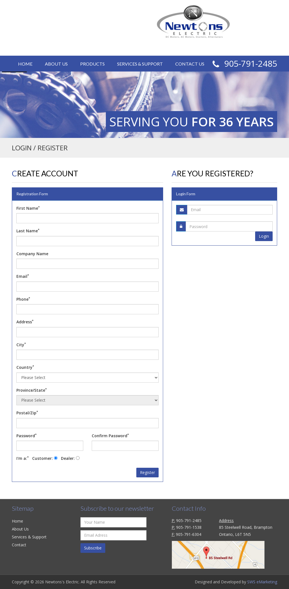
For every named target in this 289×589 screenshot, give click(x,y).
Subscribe (93, 548)
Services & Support (140, 63)
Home (25, 63)
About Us (56, 63)
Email (22, 276)
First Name (28, 208)
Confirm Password (110, 435)
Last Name (28, 230)
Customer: (45, 458)
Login (264, 235)
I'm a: (23, 458)
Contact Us (189, 63)
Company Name (32, 253)
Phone (23, 299)
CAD (231, 47)
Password (26, 435)
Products (92, 63)
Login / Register (191, 48)
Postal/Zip (27, 412)
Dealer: (70, 458)
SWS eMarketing (262, 581)
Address (25, 321)
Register (147, 472)
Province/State (31, 390)
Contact (19, 544)
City (21, 344)
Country (25, 367)
